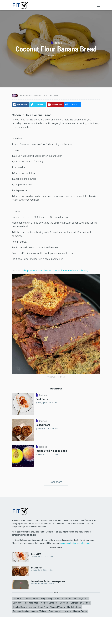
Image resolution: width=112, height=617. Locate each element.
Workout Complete (49, 603)
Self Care (64, 603)
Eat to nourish (55, 611)
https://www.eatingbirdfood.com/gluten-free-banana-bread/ (56, 270)
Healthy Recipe (20, 607)
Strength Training (38, 611)
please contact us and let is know (75, 543)
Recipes (58, 43)
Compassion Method (80, 603)
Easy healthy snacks (50, 598)
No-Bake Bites (31, 603)
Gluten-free (18, 598)
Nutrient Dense (80, 611)
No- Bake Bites (74, 607)
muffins (32, 607)
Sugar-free (83, 598)
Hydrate (67, 611)
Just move (18, 603)
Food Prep (43, 607)
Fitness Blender (69, 598)
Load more (56, 481)
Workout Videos (57, 607)
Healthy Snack (32, 598)
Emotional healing (21, 611)
